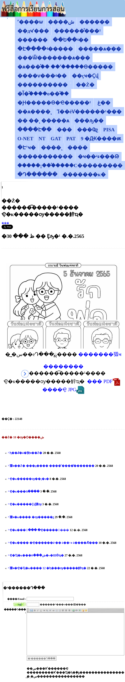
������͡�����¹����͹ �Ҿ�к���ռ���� (24, 491)
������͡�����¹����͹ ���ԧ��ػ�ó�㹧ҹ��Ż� (25, 453)
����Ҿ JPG (63, 389)
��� (5, 223)
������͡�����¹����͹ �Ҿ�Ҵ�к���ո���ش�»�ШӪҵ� (36, 555)
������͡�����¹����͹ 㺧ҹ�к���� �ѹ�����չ (31, 517)
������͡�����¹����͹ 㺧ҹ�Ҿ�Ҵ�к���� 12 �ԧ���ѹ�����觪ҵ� (47, 568)
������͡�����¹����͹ (7, 18)
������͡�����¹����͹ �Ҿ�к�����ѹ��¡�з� (28, 478)
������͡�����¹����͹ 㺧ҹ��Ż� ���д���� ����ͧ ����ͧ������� (51, 465)
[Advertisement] (63, 255)
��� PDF (103, 381)
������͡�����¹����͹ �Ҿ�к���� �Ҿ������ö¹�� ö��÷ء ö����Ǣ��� (53, 542)
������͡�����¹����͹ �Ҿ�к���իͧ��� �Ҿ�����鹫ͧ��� (38, 530)
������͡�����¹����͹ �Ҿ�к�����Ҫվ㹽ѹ (25, 504)
